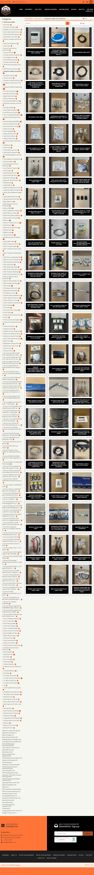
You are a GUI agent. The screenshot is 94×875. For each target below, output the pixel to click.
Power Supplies (7, 305)
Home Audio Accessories (10, 150)
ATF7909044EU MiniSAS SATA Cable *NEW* (35, 558)
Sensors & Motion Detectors (11, 618)
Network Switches (8, 235)
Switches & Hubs (8, 654)
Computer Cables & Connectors (12, 71)
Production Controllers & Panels (12, 322)
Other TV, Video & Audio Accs (11, 281)
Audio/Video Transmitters (10, 37)
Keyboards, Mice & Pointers (11, 180)
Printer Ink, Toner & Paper (10, 310)
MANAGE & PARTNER (51, 9)
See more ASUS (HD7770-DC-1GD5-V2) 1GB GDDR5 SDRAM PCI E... (11, 373)
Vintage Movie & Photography (11, 718)
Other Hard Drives (8, 264)
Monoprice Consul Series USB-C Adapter (35, 52)
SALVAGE (73, 9)
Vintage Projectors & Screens (11, 720)
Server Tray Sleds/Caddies (10, 628)
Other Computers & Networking (12, 253)
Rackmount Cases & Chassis (11, 336)
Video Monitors (7, 708)
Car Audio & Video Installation (11, 55)
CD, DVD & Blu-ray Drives (10, 60)
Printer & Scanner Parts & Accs (11, 315)
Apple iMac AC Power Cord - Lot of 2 (81, 274)
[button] (29, 9)
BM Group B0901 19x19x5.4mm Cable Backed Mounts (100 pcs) (81, 243)
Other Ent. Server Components (11, 259)
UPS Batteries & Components (11, 692)
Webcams (6, 723)
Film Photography (8, 131)
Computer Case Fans (9, 75)
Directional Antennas (9, 98)
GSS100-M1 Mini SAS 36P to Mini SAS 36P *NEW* (59, 401)
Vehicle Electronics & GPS (10, 699)
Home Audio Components (10, 152)
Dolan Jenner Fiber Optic (82, 52)
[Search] (45, 23)
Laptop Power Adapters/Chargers (12, 192)
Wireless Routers (8, 728)
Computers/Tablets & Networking (12, 87)
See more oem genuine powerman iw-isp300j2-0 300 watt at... (11, 528)
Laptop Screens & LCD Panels (11, 199)
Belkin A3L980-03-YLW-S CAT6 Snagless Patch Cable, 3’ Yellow (59, 212)
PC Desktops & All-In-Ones (10, 288)
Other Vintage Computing (10, 283)
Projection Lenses (8, 329)
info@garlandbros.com (20, 2)
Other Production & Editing (10, 272)
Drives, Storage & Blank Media (11, 115)
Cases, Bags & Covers (9, 57)
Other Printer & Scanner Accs (11, 269)
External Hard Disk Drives (10, 124)
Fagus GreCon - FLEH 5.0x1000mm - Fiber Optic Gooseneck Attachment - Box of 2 (59, 52)
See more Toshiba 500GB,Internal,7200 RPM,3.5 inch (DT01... (11, 593)
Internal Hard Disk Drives (10, 175)
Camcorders (6, 46)
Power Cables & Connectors (11, 298)
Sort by (82, 23)
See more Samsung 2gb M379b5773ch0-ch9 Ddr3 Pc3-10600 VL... (12, 562)
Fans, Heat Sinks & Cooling (10, 126)
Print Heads (6, 307)
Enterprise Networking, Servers (12, 117)
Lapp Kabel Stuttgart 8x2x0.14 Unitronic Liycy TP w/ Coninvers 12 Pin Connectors (35, 465)
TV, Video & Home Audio (10, 683)
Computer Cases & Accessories (12, 80)
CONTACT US (89, 11)
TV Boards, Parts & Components (12, 666)
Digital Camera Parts (9, 96)
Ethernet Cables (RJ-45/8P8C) (11, 121)
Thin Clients (6, 657)
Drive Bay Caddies (8, 107)
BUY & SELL (38, 9)
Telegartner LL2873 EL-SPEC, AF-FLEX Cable (82, 84)
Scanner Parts (7, 348)
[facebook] (83, 2)
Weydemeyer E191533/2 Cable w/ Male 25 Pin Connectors (59, 85)
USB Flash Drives (8, 697)
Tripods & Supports (8, 664)
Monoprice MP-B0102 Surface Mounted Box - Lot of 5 (58, 337)
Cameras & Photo (8, 52)
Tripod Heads (7, 662)
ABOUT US (82, 9)
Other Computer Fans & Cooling (12, 249)
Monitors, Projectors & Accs (11, 223)
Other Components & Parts (11, 244)
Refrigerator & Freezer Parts (11, 343)
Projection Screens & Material (11, 331)
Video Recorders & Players (10, 713)
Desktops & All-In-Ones (9, 93)
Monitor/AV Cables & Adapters (11, 215)
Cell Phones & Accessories (10, 69)
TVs (4, 685)
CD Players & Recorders (10, 62)
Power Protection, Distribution (11, 303)
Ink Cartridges (7, 170)
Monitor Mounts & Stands (10, 218)
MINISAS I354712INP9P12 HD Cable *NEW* (82, 558)
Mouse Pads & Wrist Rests (10, 227)
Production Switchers (9, 326)
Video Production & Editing (10, 711)
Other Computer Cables (10, 246)
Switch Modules (7, 652)
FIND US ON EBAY (51, 858)
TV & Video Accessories (9, 675)
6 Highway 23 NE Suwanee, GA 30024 (13, 835)
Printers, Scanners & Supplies (11, 320)
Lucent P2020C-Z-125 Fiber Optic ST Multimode (59, 496)
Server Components (8, 621)
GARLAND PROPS (64, 9)
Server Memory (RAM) (9, 623)
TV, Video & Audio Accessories (11, 678)
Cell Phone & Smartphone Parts (12, 64)
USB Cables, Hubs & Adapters (11, 694)
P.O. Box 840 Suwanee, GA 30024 (11, 837)
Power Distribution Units (10, 300)
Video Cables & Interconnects (11, 702)
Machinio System (5, 865)
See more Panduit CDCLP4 (10, 537)
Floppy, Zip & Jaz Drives (9, 133)
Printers (5, 317)
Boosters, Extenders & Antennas (12, 39)
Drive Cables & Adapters (10, 110)
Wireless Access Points (9, 725)
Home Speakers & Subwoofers (11, 159)
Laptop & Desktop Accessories (11, 187)
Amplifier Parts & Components (11, 29)
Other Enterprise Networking (11, 262)
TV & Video (6, 673)
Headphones (7, 145)
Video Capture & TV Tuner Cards (12, 704)
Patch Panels (7, 286)
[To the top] (89, 437)
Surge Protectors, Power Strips (11, 645)
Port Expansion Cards (9, 293)
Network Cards (7, 230)
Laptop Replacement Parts (10, 196)
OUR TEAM (90, 9)
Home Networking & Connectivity (12, 155)
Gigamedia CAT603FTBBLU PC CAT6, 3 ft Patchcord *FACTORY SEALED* (35, 275)
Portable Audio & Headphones (11, 295)
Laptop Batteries (8, 185)
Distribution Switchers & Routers (12, 103)
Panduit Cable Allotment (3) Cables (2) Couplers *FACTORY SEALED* (82, 117)
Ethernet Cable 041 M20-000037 (58, 432)
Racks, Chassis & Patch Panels (11, 338)
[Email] (68, 833)
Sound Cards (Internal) (9, 640)
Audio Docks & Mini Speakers (11, 34)
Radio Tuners (7, 341)
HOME (21, 9)
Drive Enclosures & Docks (10, 112)
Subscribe (87, 833)
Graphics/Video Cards (9, 138)
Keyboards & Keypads (9, 178)
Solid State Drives (8, 638)
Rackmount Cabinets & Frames (11, 333)
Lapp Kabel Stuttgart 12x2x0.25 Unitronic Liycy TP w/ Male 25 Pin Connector (35, 85)
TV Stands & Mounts (9, 671)
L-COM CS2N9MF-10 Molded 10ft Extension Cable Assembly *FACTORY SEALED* (58, 149)
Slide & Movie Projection (10, 635)
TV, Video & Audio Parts (9, 680)
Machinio (18, 865)
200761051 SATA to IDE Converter (82, 527)
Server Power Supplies (9, 626)
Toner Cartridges (8, 659)
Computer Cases (8, 78)
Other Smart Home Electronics (11, 274)
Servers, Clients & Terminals (11, 631)
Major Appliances (8, 201)
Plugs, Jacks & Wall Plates (10, 290)
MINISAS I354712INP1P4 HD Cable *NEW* (35, 589)
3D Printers (6, 24)
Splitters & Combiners (9, 643)
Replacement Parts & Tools (10, 346)
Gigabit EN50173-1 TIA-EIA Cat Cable (58, 243)
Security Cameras (8, 351)
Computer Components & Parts (12, 83)
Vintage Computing (8, 715)
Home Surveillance (8, 161)
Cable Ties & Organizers (10, 43)
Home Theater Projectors (10, 168)
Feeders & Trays (7, 129)
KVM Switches (7, 183)
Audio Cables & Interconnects (11, 32)
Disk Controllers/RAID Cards (11, 101)
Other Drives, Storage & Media (11, 257)
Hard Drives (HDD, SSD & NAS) (11, 141)
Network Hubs (7, 232)
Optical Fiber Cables (8, 241)
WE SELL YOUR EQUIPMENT (43, 855)
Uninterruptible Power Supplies (12, 688)
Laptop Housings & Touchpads (11, 190)
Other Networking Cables (10, 267)
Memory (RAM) (7, 208)
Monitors (5, 220)
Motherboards (7, 225)
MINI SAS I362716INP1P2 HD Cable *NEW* (59, 589)
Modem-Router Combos (10, 213)
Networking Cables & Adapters (11, 237)
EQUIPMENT (28, 9)
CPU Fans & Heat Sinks (9, 91)
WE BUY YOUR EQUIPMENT (26, 855)
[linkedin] (87, 2)
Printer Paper (7, 312)
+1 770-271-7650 (7, 2)
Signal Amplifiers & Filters (10, 633)
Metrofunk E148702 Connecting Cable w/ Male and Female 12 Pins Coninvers (59, 465)
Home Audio (6, 147)
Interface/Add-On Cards (9, 173)
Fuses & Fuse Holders (9, 136)
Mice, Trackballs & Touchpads (11, 210)
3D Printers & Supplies (9, 27)
